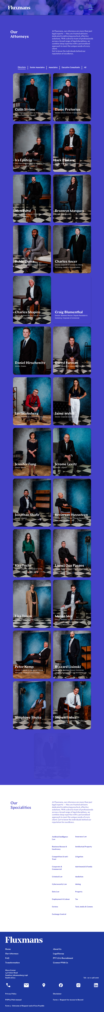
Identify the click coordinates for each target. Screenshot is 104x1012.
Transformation (12, 963)
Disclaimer (57, 994)
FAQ (7, 958)
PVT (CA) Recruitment (63, 958)
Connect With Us (60, 963)
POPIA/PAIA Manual (13, 1000)
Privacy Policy (10, 994)
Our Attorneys (11, 954)
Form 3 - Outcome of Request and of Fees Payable (24, 1006)
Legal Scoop (58, 954)
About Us (57, 949)
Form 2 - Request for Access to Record (68, 1000)
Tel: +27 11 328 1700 (91, 978)
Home (8, 949)
